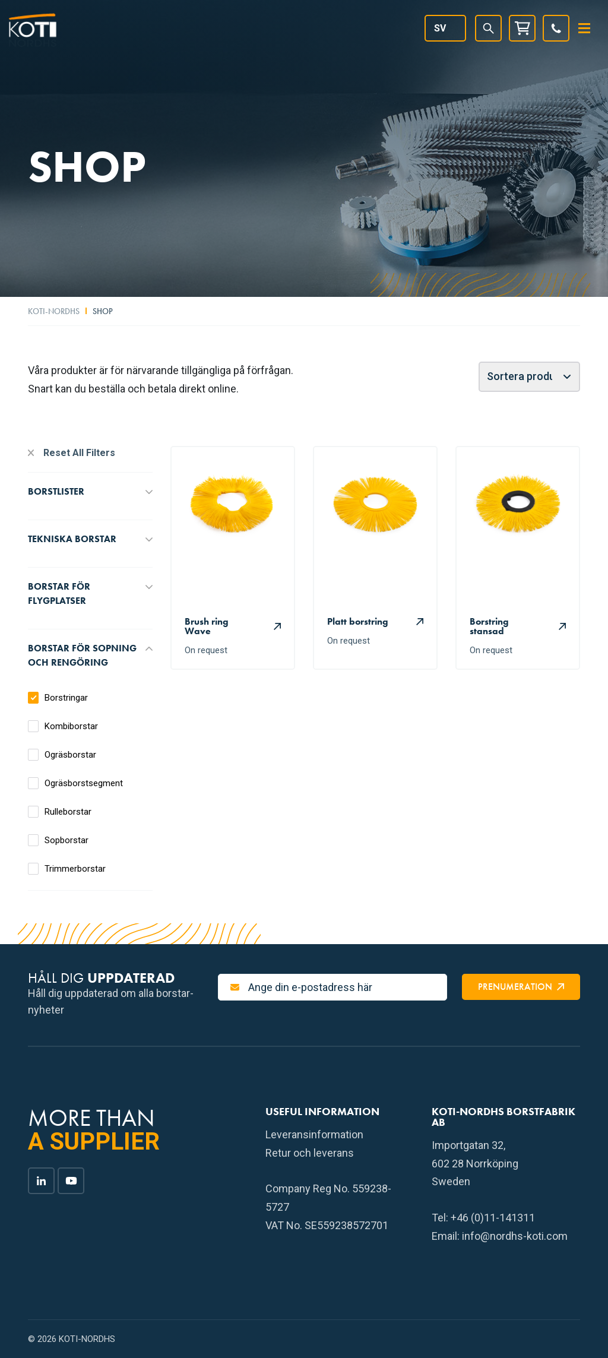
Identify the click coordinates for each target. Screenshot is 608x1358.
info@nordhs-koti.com (515, 1236)
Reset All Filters (79, 452)
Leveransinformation (314, 1134)
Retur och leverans (309, 1153)
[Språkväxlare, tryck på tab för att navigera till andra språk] (445, 28)
